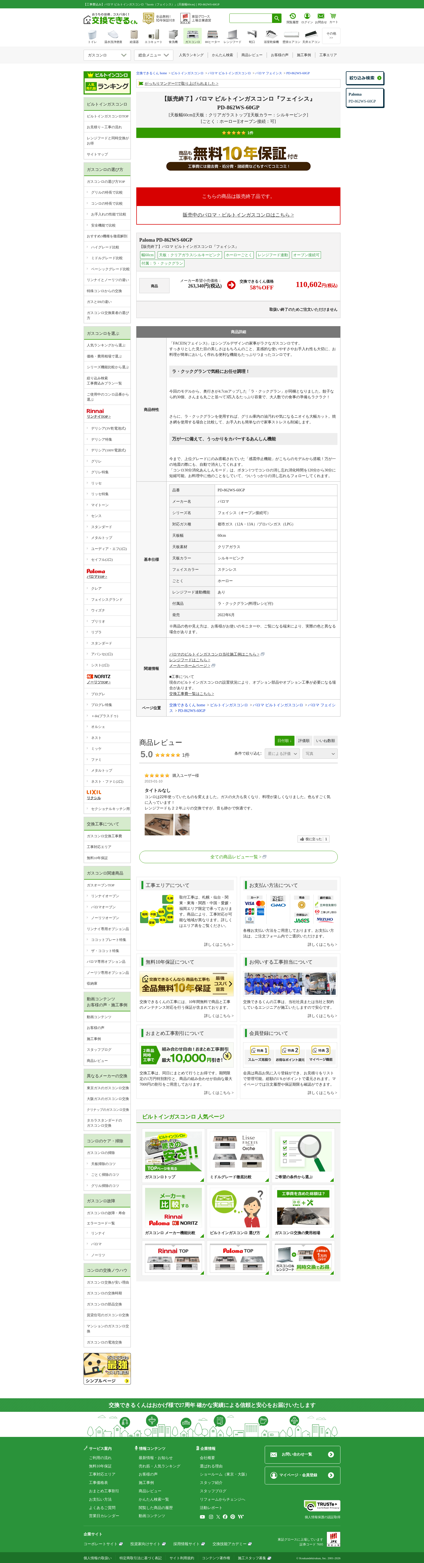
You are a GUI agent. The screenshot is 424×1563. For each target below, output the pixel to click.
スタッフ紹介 (211, 1483)
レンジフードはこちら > (189, 660)
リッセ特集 (100, 494)
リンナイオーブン (105, 896)
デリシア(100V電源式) (108, 450)
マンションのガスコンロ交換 (108, 1329)
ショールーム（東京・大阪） (224, 1474)
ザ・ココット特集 (105, 951)
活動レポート (211, 1508)
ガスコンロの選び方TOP (106, 182)
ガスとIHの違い (99, 302)
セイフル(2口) (102, 560)
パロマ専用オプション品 (106, 962)
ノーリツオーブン (105, 918)
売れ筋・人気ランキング (159, 1466)
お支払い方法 (100, 1499)
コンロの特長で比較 (107, 203)
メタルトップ (101, 538)
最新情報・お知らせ (156, 1458)
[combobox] (250, 18)
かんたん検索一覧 (154, 1499)
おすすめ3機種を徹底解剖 (107, 236)
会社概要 (207, 1458)
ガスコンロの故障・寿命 (106, 1213)
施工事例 (94, 1039)
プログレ (98, 694)
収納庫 (92, 983)
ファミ (96, 760)
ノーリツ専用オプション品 (108, 973)
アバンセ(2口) (102, 654)
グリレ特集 (100, 472)
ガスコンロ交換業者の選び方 (108, 315)
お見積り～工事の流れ (104, 127)
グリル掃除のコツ (105, 1186)
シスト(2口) (100, 665)
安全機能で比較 (103, 225)
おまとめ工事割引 (104, 1491)
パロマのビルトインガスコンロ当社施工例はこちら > (216, 654)
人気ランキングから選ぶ (106, 345)
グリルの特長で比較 (107, 192)
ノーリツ (98, 1255)
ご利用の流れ (100, 1458)
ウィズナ (98, 610)
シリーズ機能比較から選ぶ (108, 367)
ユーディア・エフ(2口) (109, 549)
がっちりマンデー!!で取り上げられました (180, 84)
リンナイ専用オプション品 (108, 929)
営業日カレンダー (104, 1516)
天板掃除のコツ (103, 1164)
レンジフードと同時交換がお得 (108, 141)
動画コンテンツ (99, 1017)
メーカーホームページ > (192, 666)
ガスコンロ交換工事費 (104, 836)
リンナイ (98, 1233)
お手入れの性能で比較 (108, 214)
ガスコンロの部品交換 (104, 1304)
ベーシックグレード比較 (110, 269)
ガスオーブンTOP (100, 885)
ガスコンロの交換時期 (104, 1293)
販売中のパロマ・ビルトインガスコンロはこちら (236, 215)
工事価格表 (98, 1483)
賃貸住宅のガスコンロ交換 (108, 1315)
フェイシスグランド (107, 599)
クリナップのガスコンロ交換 (108, 1110)
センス (96, 516)
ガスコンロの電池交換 (104, 1342)
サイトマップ (97, 154)
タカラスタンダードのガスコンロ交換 (104, 1123)
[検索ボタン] (276, 18)
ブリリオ (98, 621)
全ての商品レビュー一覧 (234, 857)
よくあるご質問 (102, 1508)
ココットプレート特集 (108, 940)
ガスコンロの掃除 (101, 1153)
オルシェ (98, 727)
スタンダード (101, 527)
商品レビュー (97, 1061)
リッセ (96, 483)
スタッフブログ (99, 1050)
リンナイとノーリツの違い (108, 280)
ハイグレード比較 (105, 247)
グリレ (96, 461)
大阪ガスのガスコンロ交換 (108, 1099)
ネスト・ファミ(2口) (107, 781)
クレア (96, 588)
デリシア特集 (101, 439)
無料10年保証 (97, 858)
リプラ (96, 632)
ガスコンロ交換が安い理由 (108, 1282)
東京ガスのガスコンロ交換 (108, 1088)
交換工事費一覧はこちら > (191, 694)
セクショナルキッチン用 (110, 809)
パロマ (96, 1244)
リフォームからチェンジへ (222, 1499)
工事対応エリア (99, 847)
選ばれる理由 (211, 1466)
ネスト (96, 738)
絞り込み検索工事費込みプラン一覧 (104, 381)
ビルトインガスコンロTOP (107, 116)
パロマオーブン (103, 907)
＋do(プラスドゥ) (104, 716)
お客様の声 (95, 1028)
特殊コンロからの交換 (104, 291)
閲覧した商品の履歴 (156, 1508)
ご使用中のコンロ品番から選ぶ (108, 397)
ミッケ (96, 749)
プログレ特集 (101, 705)
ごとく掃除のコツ (105, 1175)
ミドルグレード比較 (107, 258)
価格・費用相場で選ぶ (104, 356)
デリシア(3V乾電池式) (108, 428)
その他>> (331, 36)
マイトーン (100, 505)
